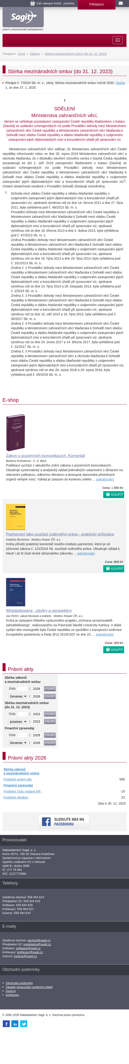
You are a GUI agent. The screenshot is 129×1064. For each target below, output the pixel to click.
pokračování (105, 479)
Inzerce (11, 991)
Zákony (35, 53)
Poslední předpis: (16, 797)
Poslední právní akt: (17, 779)
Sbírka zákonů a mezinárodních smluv (21, 771)
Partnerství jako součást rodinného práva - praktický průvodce (60, 534)
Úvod (21, 53)
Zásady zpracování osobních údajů (29, 987)
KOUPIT (117, 494)
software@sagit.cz (28, 948)
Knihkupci (12, 995)
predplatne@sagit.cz (37, 944)
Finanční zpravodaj (18, 785)
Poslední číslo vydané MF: (22, 791)
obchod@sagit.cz (39, 940)
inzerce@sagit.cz (25, 956)
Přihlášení (96, 4)
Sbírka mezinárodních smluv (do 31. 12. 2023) (76, 53)
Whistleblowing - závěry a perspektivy (39, 610)
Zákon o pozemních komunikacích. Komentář (45, 456)
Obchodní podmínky (19, 983)
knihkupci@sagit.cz (30, 952)
